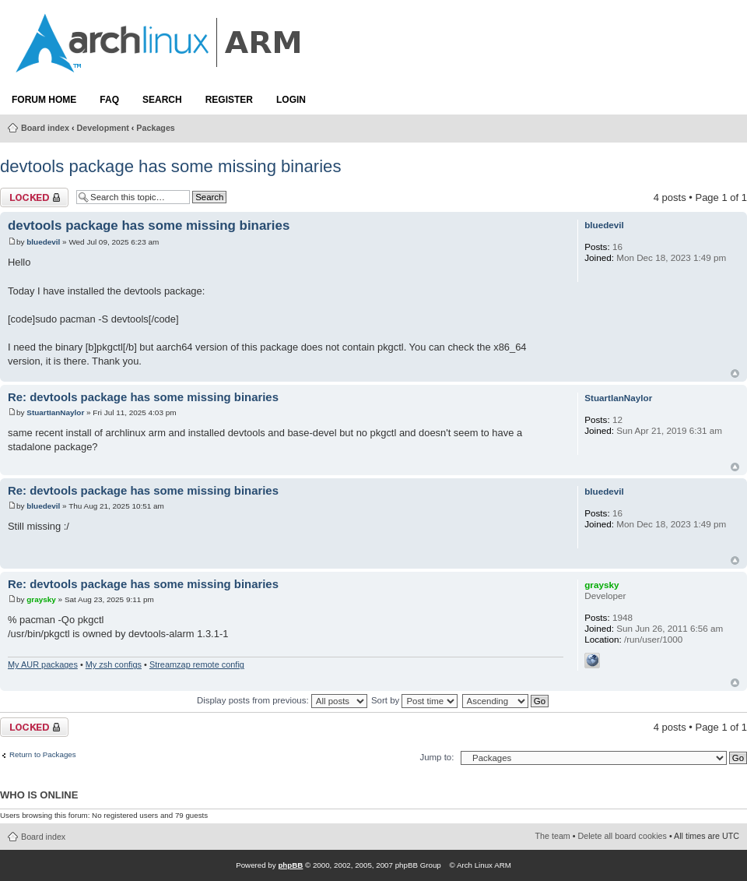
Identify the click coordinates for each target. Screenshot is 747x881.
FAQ (109, 99)
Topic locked (34, 197)
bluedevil (43, 242)
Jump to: (436, 757)
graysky (41, 599)
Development (103, 127)
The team (552, 835)
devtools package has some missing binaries (170, 166)
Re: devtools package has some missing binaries (143, 397)
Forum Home (44, 99)
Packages (155, 127)
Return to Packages (42, 755)
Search (162, 99)
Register (229, 99)
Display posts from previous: (282, 700)
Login (291, 99)
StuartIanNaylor (55, 412)
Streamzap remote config (196, 664)
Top (735, 373)
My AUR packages (43, 664)
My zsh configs (114, 664)
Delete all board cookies (622, 835)
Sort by (414, 700)
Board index (45, 127)
